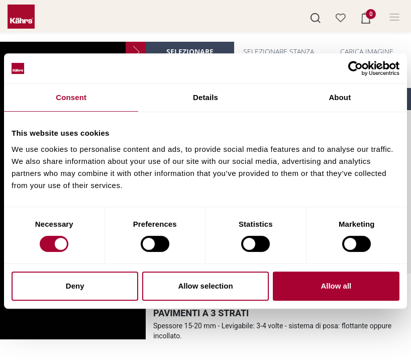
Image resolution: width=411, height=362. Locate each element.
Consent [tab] (71, 97)
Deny (75, 286)
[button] (315, 17)
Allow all (336, 286)
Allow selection (205, 286)
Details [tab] (205, 97)
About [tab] (340, 97)
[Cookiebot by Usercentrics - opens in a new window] (355, 68)
